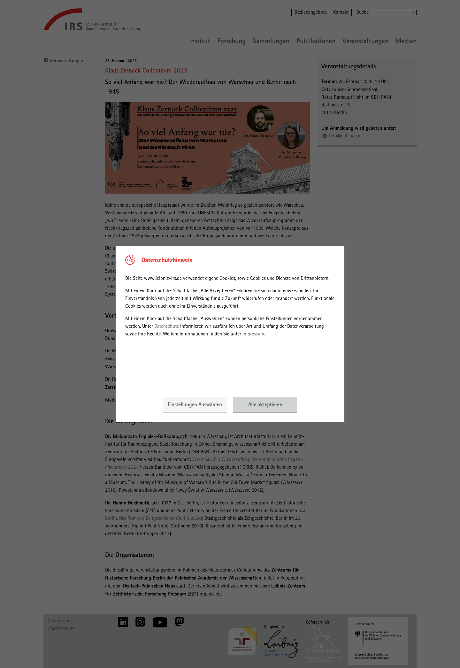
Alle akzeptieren (265, 404)
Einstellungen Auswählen (195, 404)
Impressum (253, 334)
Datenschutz (166, 326)
